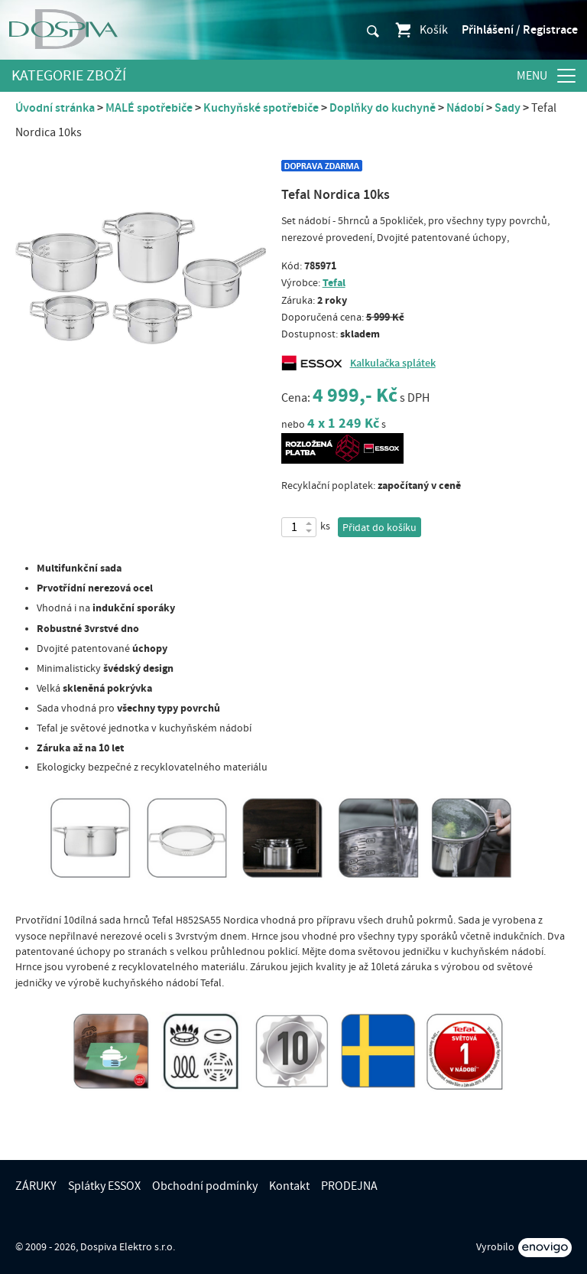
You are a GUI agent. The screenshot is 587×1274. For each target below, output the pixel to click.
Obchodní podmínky (205, 1186)
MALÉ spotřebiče (149, 108)
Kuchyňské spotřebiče (261, 108)
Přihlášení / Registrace (520, 30)
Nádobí (465, 108)
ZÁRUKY (36, 1186)
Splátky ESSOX (104, 1186)
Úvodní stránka (55, 108)
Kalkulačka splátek (393, 363)
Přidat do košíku (379, 528)
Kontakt (289, 1186)
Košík (421, 30)
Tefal (334, 282)
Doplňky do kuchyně (382, 108)
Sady (508, 108)
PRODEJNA (349, 1186)
